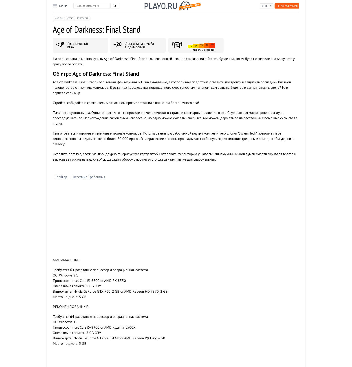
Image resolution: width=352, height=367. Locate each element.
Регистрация (287, 5)
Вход (268, 6)
